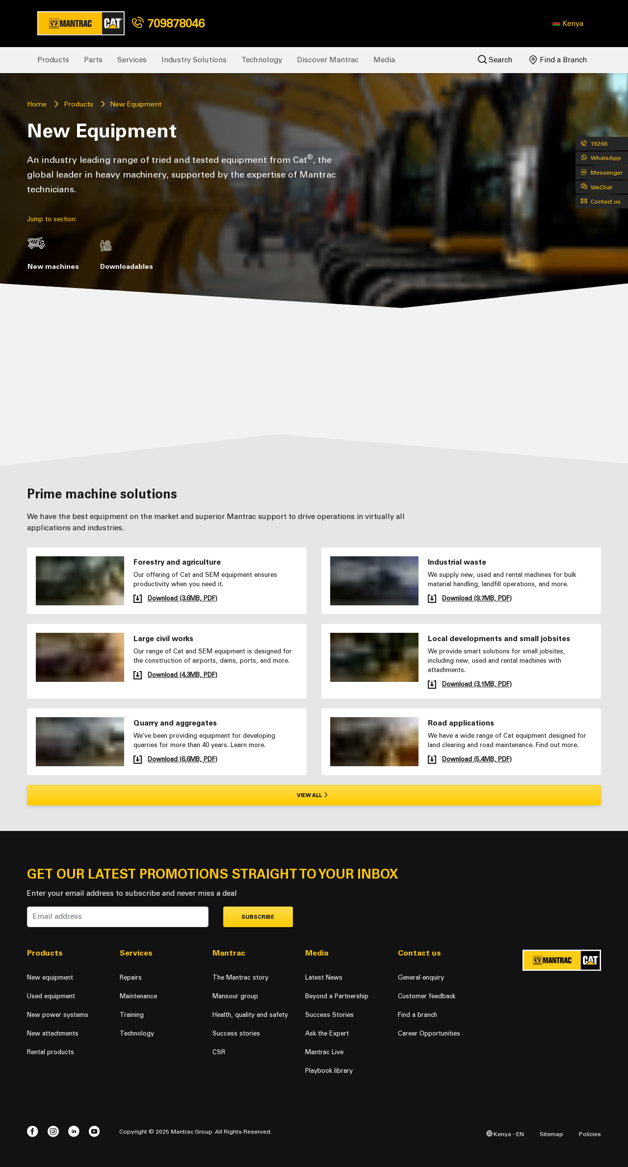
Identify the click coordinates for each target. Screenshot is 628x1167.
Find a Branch (558, 59)
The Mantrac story (240, 977)
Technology (261, 59)
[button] (567, 23)
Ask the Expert (327, 1033)
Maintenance (138, 996)
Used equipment (51, 996)
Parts (93, 59)
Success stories (236, 1033)
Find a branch (417, 1014)
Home (37, 104)
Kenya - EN (505, 1134)
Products (53, 59)
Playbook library (329, 1070)
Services (132, 59)
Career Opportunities (429, 1033)
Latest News (323, 977)
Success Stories (329, 1014)
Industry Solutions (194, 59)
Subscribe (257, 917)
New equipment (50, 977)
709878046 (168, 23)
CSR (218, 1052)
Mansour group (235, 996)
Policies (590, 1134)
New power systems (57, 1014)
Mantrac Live (324, 1052)
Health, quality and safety (250, 1014)
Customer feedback (426, 996)
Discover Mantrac (328, 59)
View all (314, 795)
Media (384, 59)
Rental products (50, 1052)
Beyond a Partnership (336, 996)
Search (495, 59)
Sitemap (551, 1134)
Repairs (131, 977)
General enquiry (421, 977)
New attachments (52, 1033)
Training (132, 1014)
